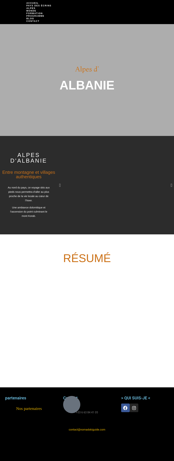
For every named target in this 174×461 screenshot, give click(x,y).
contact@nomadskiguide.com (87, 429)
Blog (30, 18)
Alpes (30, 8)
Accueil (32, 3)
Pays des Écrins (38, 5)
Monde (31, 10)
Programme (35, 16)
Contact (32, 21)
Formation (34, 13)
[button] (60, 185)
